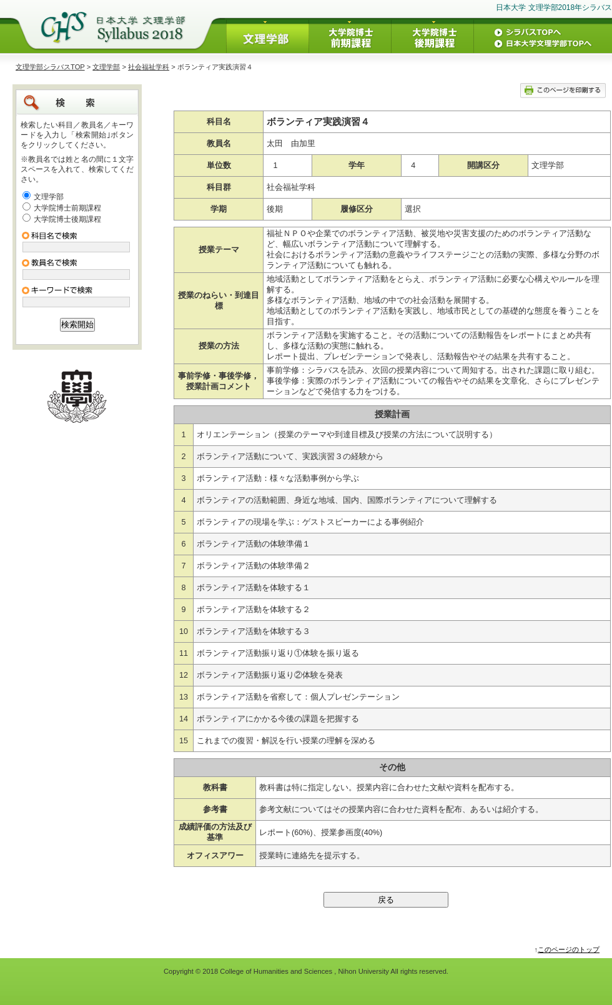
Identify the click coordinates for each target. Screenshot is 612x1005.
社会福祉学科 (148, 67)
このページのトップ (569, 949)
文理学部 (106, 67)
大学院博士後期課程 (67, 219)
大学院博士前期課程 (67, 208)
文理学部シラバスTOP (50, 67)
